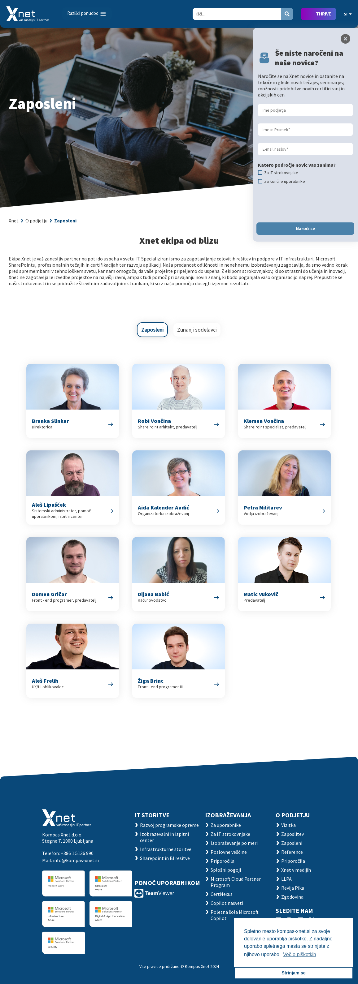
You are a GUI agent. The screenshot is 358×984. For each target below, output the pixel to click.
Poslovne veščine (229, 852)
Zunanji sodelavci (197, 329)
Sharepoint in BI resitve (165, 858)
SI (348, 14)
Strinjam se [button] (294, 972)
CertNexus (222, 894)
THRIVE (323, 14)
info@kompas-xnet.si (76, 860)
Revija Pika (292, 888)
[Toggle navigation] (87, 13)
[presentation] (305, 203)
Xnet (14, 220)
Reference (292, 852)
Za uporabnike (226, 825)
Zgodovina (292, 897)
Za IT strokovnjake (230, 834)
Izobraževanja (228, 815)
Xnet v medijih (296, 870)
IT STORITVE (151, 815)
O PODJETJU (293, 815)
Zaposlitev (292, 834)
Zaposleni (65, 220)
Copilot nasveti (227, 903)
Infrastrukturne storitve (165, 849)
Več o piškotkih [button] (299, 954)
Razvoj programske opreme (169, 825)
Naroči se (305, 228)
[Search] (237, 14)
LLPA (286, 879)
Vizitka (288, 825)
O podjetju (36, 220)
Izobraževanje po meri (234, 843)
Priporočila (222, 861)
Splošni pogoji (226, 870)
